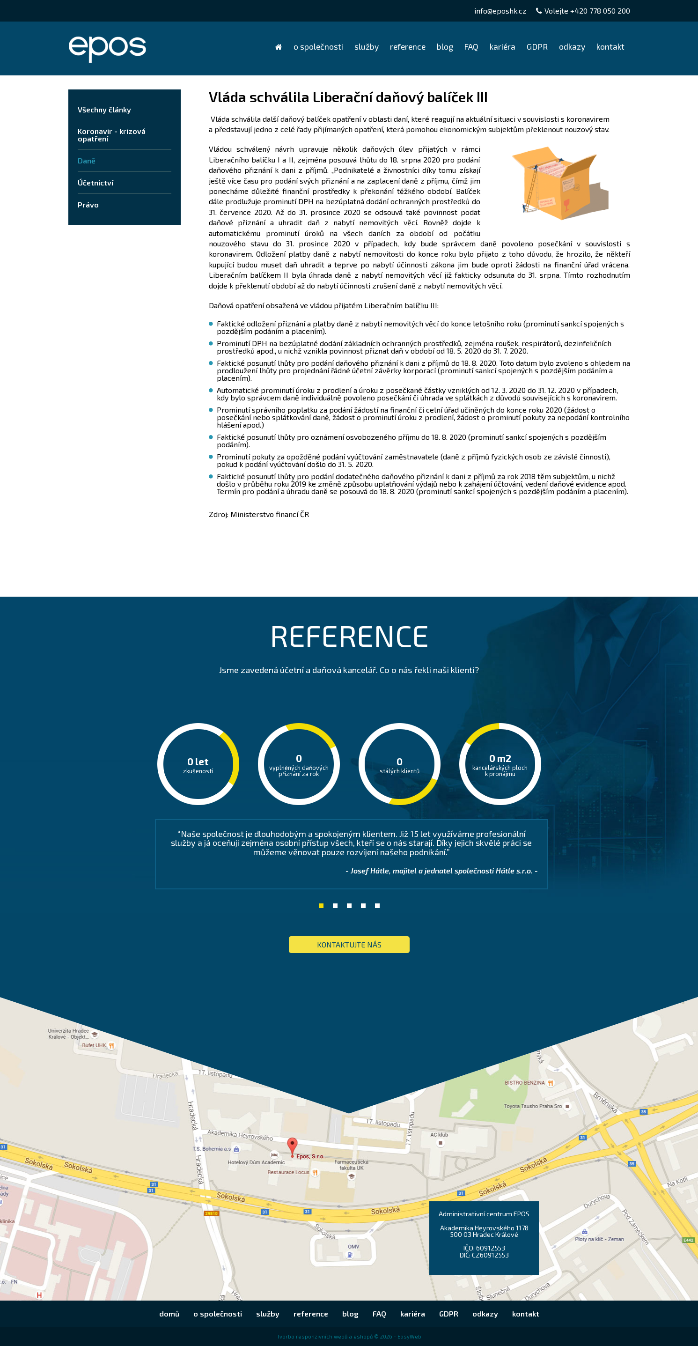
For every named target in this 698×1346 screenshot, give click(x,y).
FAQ (471, 46)
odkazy (572, 46)
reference (408, 46)
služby (366, 46)
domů (279, 46)
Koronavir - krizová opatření (112, 134)
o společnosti (318, 46)
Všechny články (104, 109)
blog (445, 46)
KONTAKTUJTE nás (349, 944)
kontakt (610, 46)
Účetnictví (95, 182)
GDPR (537, 46)
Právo (88, 204)
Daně (87, 160)
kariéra (502, 46)
